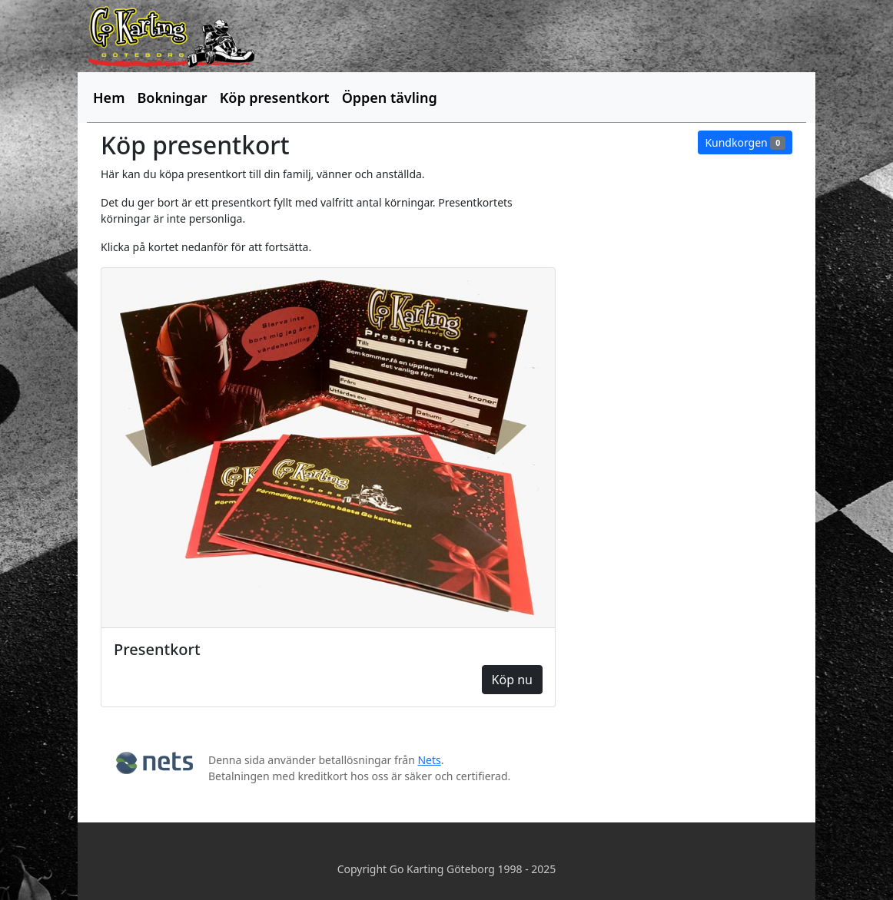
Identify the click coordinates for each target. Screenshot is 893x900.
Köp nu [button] (512, 679)
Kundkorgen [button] (745, 142)
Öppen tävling (389, 97)
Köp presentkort (275, 97)
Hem (108, 97)
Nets (428, 760)
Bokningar (172, 97)
